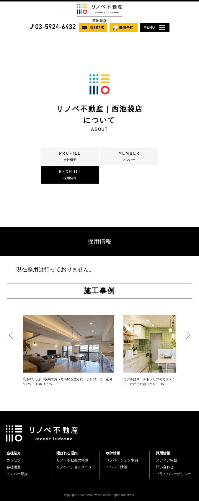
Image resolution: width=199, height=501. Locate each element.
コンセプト (15, 460)
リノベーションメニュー (75, 467)
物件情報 (113, 453)
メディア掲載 (166, 460)
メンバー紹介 (17, 474)
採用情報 (163, 453)
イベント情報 (116, 467)
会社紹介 (13, 453)
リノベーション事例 (122, 460)
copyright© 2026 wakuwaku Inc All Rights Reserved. (99, 495)
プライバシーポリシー (173, 474)
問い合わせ (165, 467)
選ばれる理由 (67, 453)
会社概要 (13, 467)
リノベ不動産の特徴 (72, 460)
